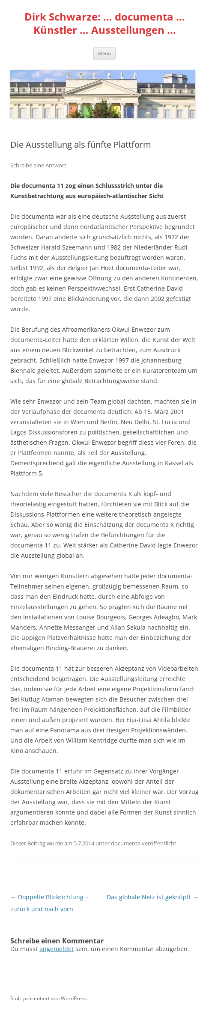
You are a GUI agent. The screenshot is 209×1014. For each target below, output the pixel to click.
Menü (104, 53)
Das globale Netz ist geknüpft (153, 897)
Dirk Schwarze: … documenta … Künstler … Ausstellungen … (104, 23)
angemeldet (56, 949)
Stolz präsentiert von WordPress (48, 998)
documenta (125, 843)
